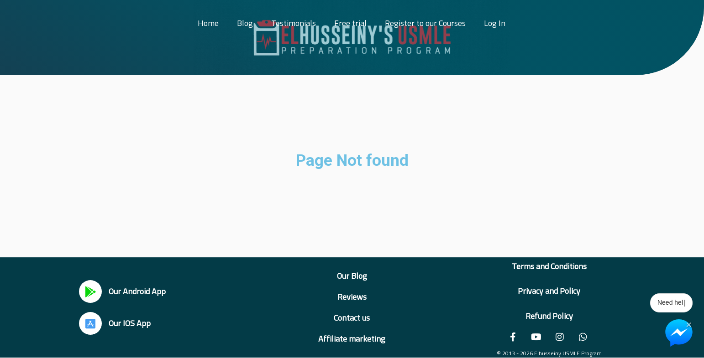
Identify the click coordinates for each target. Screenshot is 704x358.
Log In (494, 23)
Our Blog (352, 275)
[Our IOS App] (90, 323)
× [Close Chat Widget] (689, 323)
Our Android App (137, 291)
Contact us (352, 317)
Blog (245, 23)
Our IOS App (130, 323)
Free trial (350, 23)
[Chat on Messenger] (679, 333)
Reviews (352, 296)
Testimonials (293, 23)
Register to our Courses (425, 23)
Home (208, 23)
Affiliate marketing (351, 338)
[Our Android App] (90, 291)
